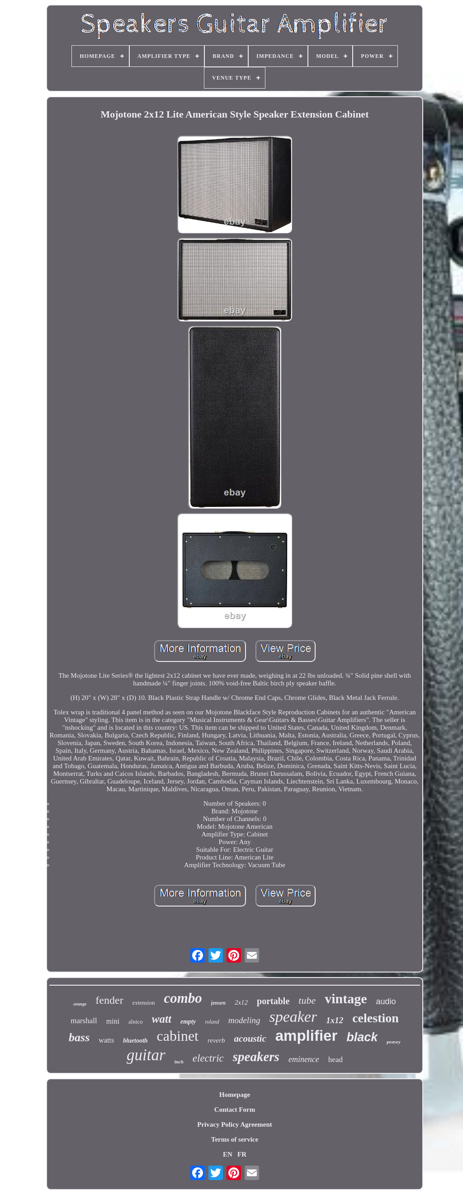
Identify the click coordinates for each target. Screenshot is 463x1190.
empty (188, 1021)
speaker (293, 1016)
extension (143, 1002)
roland (212, 1022)
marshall (84, 1020)
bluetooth (135, 1040)
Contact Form (234, 1109)
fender (109, 1000)
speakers (256, 1056)
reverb (216, 1040)
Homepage (234, 1094)
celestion (375, 1018)
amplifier (306, 1035)
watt (161, 1019)
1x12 (334, 1020)
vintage (346, 998)
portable (273, 1001)
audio (386, 1001)
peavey (394, 1041)
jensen (218, 1003)
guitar (146, 1055)
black (362, 1037)
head (335, 1059)
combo (183, 998)
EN (227, 1154)
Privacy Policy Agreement (234, 1124)
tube (307, 1000)
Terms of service (234, 1139)
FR (241, 1154)
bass (79, 1037)
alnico (135, 1021)
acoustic (250, 1038)
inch (179, 1061)
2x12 (241, 1002)
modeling (244, 1020)
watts (106, 1040)
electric (208, 1058)
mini (112, 1021)
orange (79, 1003)
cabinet (177, 1036)
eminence (303, 1059)
